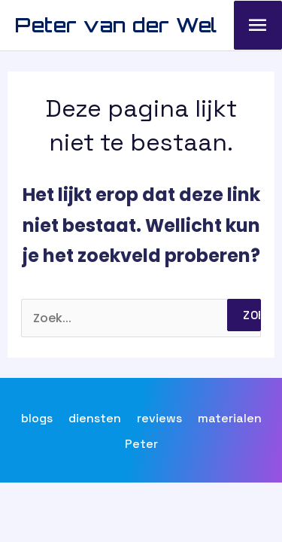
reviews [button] (159, 418)
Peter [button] (141, 444)
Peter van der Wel (116, 25)
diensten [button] (94, 418)
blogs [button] (37, 418)
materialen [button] (230, 418)
